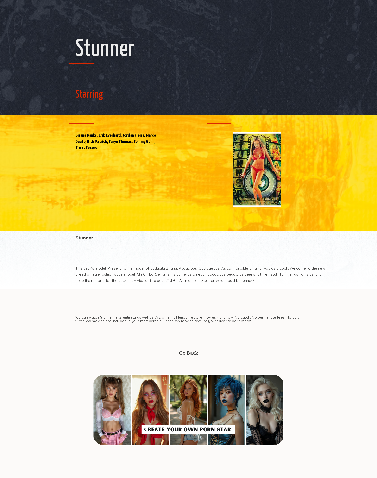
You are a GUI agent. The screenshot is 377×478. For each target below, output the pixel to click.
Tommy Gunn (143, 141)
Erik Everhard (110, 135)
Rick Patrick (97, 141)
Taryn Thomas (120, 141)
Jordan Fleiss (133, 135)
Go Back (188, 353)
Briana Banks (86, 135)
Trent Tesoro (86, 147)
